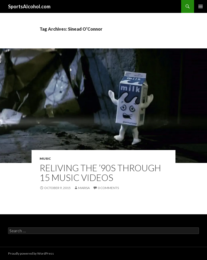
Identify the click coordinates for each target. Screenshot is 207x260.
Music (45, 158)
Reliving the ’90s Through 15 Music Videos (100, 172)
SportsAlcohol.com (29, 6)
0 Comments (108, 188)
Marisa (84, 188)
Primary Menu (200, 6)
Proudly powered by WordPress (31, 253)
